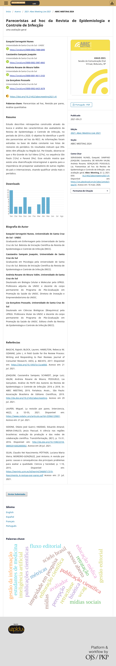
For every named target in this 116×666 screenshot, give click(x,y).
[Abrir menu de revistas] (112, 3)
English (10, 512)
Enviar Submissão (16, 494)
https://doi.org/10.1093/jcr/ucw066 (29, 364)
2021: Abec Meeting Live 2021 (38, 11)
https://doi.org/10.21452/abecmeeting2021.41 (33, 96)
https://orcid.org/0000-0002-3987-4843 (27, 62)
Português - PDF (82, 104)
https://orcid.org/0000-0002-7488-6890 (27, 49)
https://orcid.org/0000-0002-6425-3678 (27, 88)
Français (10, 521)
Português (11, 525)
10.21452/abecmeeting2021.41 (96, 175)
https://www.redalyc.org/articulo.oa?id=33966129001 (33, 416)
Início (8, 11)
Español (10, 516)
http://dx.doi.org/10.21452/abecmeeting (26, 398)
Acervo (18, 11)
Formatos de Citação (83, 190)
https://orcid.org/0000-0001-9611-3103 (27, 75)
